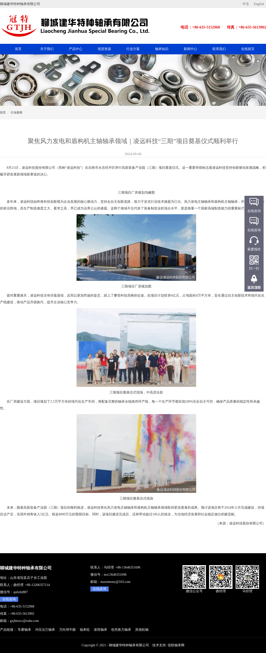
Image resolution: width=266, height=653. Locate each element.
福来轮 (85, 629)
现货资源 (104, 49)
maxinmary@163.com (115, 582)
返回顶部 (254, 287)
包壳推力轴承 (121, 629)
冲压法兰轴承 (45, 629)
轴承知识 (161, 49)
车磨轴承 (24, 629)
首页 (18, 49)
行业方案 (133, 49)
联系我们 (219, 49)
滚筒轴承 (100, 629)
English (259, 4)
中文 (246, 4)
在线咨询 (9, 599)
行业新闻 (16, 112)
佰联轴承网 (176, 645)
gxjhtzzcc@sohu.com (24, 621)
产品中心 (75, 49)
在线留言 (248, 49)
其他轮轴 (142, 629)
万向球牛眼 (67, 629)
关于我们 (47, 49)
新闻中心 (190, 49)
